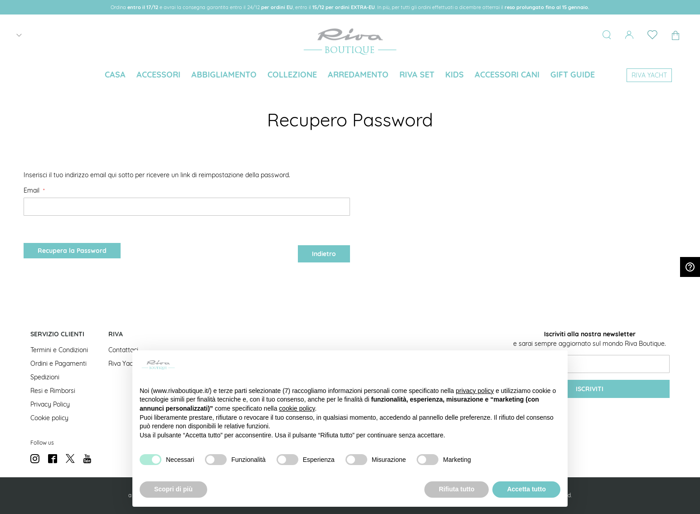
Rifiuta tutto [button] (457, 489)
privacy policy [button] (475, 390)
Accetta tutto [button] (526, 489)
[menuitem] (115, 75)
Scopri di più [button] (173, 489)
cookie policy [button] (297, 408)
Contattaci (123, 350)
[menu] (350, 75)
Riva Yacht (123, 363)
